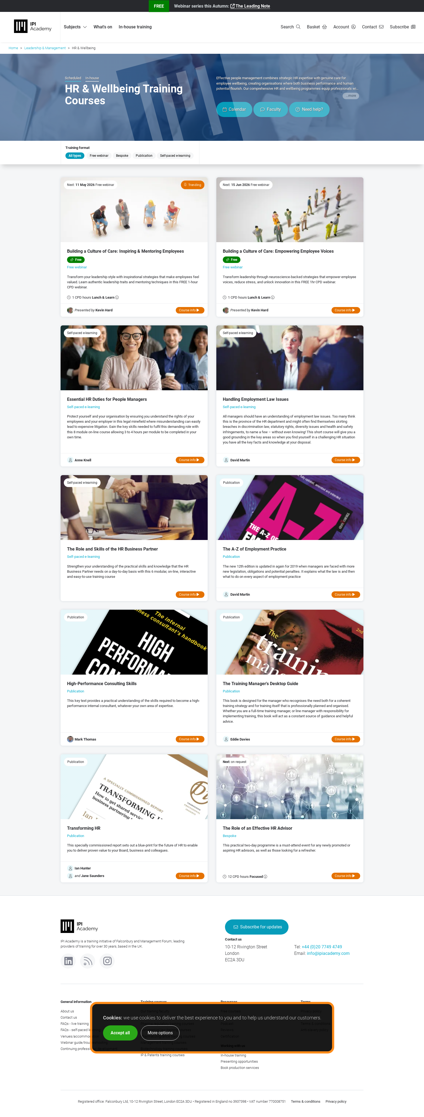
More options (160, 1032)
